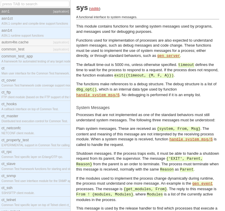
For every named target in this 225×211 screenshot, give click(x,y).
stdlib (94, 8)
